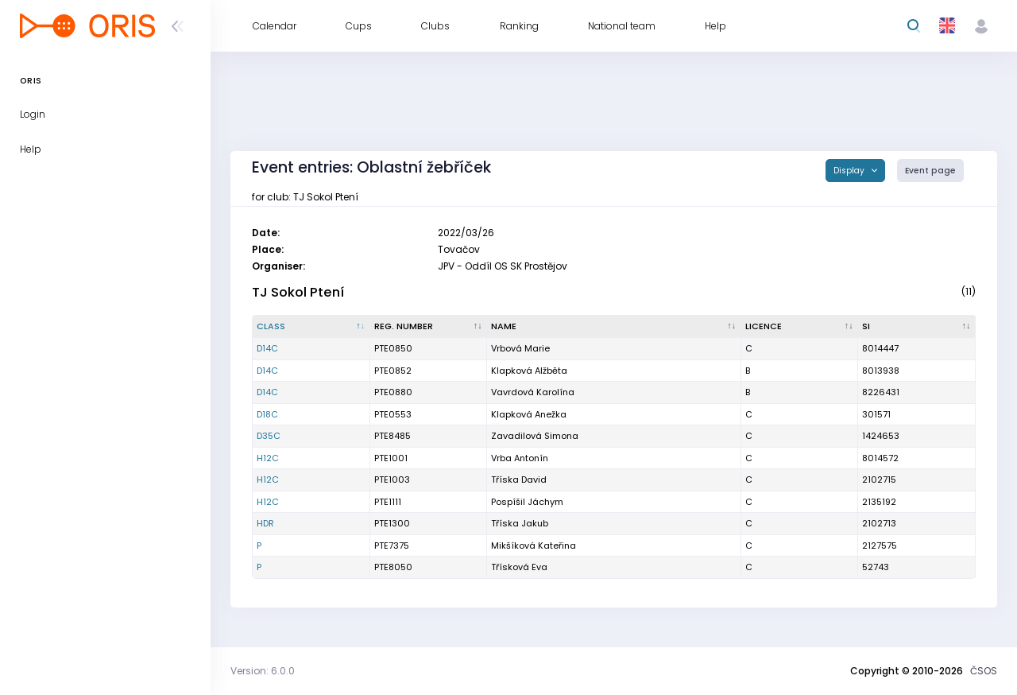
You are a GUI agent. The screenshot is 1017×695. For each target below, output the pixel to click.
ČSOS (983, 671)
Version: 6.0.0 (262, 671)
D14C (267, 348)
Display (850, 171)
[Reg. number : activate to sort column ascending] (429, 327)
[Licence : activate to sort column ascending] (800, 327)
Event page (930, 171)
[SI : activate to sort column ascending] (917, 327)
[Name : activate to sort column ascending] (614, 327)
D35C (268, 435)
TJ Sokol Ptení (298, 292)
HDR (265, 523)
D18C (267, 414)
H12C (268, 458)
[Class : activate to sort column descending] (311, 327)
